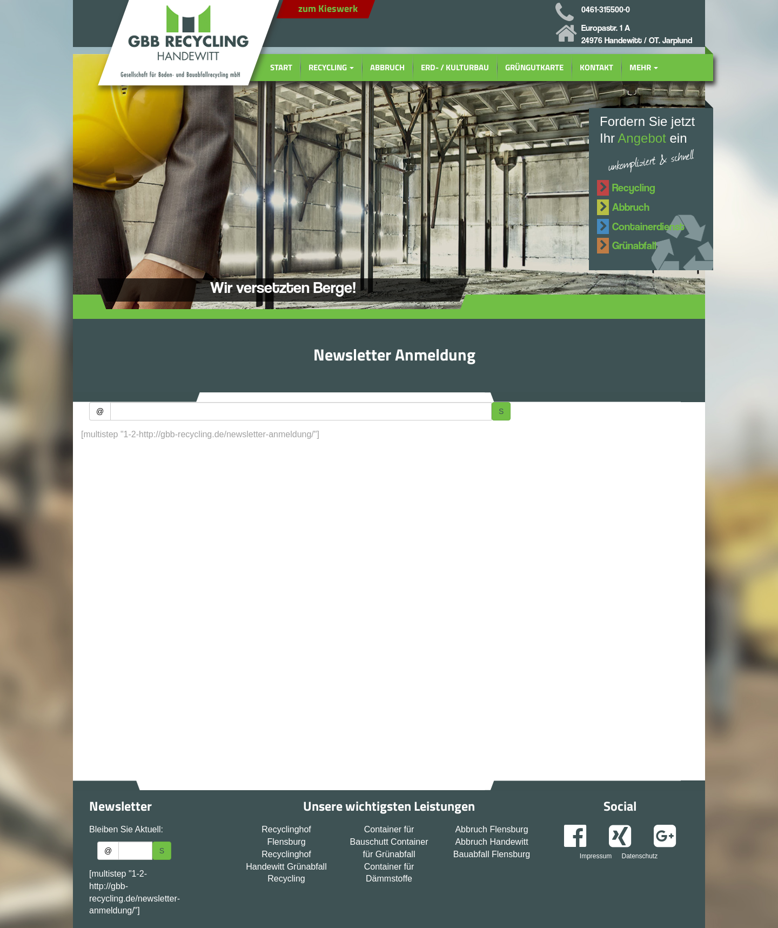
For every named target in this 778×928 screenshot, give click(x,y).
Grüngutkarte (534, 67)
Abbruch (387, 67)
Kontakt (596, 67)
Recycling (331, 67)
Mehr (643, 67)
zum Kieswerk (328, 8)
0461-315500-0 (605, 9)
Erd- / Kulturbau (455, 67)
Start (281, 67)
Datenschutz (639, 856)
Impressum (596, 856)
